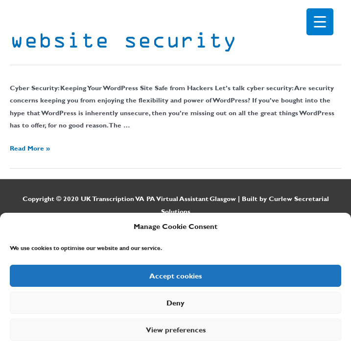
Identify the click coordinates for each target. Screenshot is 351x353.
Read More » (30, 148)
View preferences (176, 330)
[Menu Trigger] (319, 21)
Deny (175, 303)
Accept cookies (175, 276)
